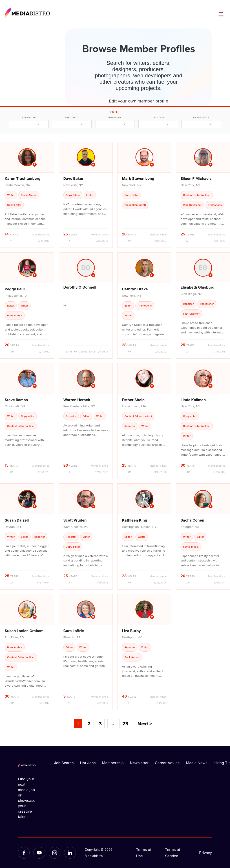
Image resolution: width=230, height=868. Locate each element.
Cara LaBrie (73, 631)
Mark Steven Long (138, 178)
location (158, 117)
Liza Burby (131, 631)
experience (201, 117)
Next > (144, 723)
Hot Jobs (88, 763)
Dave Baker (73, 178)
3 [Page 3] (100, 723)
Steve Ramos (16, 400)
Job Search (64, 763)
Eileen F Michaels (196, 178)
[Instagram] (54, 853)
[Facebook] (24, 853)
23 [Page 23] (125, 723)
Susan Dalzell (17, 520)
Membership (113, 763)
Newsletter (139, 763)
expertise (29, 117)
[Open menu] (221, 14)
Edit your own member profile (138, 100)
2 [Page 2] (89, 723)
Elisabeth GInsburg (198, 287)
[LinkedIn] (70, 853)
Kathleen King (134, 520)
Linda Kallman (193, 400)
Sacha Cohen (192, 520)
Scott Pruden (75, 520)
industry (115, 117)
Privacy (205, 853)
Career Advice (167, 763)
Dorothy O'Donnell (79, 287)
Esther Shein (133, 400)
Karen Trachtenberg (22, 178)
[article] (27, 195)
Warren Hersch (76, 400)
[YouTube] (39, 853)
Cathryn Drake (135, 289)
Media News (196, 763)
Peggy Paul (15, 289)
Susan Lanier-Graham (24, 631)
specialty (72, 117)
